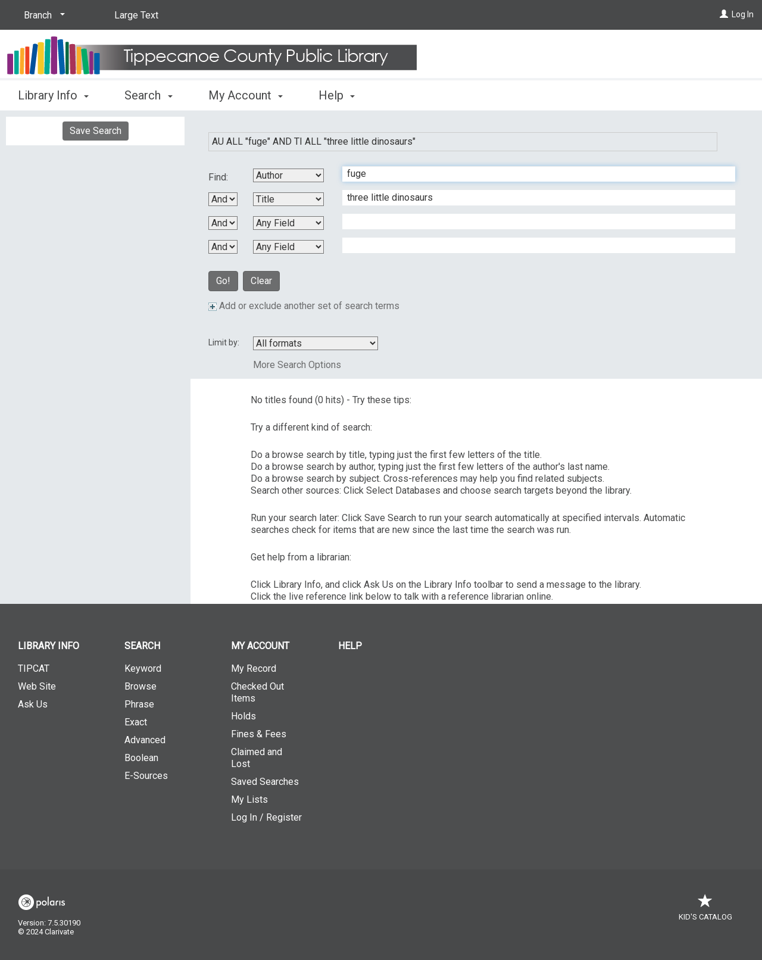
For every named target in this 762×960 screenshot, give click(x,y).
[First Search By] (288, 175)
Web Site (37, 686)
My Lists (249, 799)
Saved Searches (265, 781)
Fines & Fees (258, 734)
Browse (140, 686)
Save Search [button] (95, 130)
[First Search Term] (532, 173)
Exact (135, 722)
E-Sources (146, 775)
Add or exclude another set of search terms (303, 305)
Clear (261, 280)
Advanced (144, 740)
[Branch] (42, 15)
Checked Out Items (257, 692)
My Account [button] (245, 95)
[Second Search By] (288, 199)
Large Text (136, 15)
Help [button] (336, 95)
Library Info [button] (53, 95)
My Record (253, 668)
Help (350, 646)
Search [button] (148, 95)
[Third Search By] (288, 223)
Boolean (141, 757)
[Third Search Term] (532, 221)
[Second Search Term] (532, 197)
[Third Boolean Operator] (223, 247)
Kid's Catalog (705, 910)
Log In (743, 14)
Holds (243, 716)
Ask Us (33, 704)
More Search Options (297, 364)
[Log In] (724, 14)
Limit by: (224, 342)
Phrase (139, 704)
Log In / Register (266, 817)
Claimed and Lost (256, 757)
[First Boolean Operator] (223, 199)
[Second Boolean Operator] (223, 223)
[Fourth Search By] (288, 247)
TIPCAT (33, 668)
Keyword (142, 668)
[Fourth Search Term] (532, 245)
